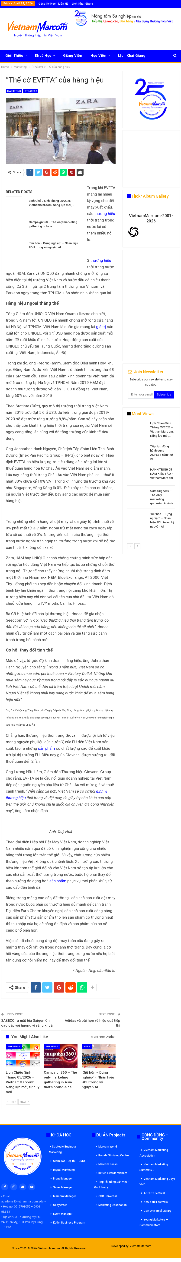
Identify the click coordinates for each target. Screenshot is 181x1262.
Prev (11, 1101)
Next (24, 1101)
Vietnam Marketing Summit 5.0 (153, 1167)
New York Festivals (156, 1202)
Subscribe (164, 394)
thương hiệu (104, 213)
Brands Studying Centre (113, 1155)
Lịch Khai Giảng (82, 3)
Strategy (31, 91)
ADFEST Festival (154, 1193)
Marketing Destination (112, 1205)
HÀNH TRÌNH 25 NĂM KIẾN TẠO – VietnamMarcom (162, 474)
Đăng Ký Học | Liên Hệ (53, 3)
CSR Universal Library (157, 1210)
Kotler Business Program (69, 1222)
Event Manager (62, 1213)
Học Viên (98, 56)
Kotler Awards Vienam (112, 1173)
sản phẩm (46, 748)
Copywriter (60, 1205)
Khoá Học (43, 56)
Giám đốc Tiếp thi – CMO (69, 1161)
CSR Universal (107, 1196)
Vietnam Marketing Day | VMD (157, 1181)
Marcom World (107, 1146)
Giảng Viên (72, 56)
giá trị (101, 326)
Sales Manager (63, 1187)
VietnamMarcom (140, 1246)
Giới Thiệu (14, 56)
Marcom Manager (64, 1196)
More (122, 56)
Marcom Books (108, 1164)
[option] (151, 475)
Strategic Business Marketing (63, 1149)
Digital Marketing (64, 1169)
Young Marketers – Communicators (153, 1222)
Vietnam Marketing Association (153, 1152)
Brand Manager (63, 1178)
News (87, 1046)
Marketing (14, 91)
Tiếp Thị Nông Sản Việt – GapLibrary (111, 1184)
